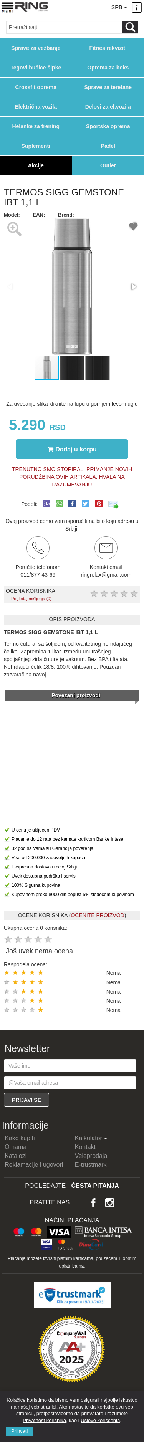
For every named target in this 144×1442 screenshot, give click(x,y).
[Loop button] (130, 27)
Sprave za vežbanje (35, 48)
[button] (133, 287)
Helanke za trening (36, 126)
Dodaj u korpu (72, 449)
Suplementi (36, 146)
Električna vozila (36, 107)
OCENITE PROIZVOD (97, 915)
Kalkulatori (91, 1138)
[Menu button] (7, 7)
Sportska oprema (108, 126)
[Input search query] (64, 27)
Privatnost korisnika (44, 1420)
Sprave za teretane (108, 87)
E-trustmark (91, 1164)
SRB (119, 7)
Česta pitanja (95, 1185)
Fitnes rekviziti (108, 48)
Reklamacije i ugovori (34, 1164)
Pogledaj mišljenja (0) (31, 598)
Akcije (36, 165)
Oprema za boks (108, 67)
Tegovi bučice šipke (35, 67)
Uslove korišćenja (100, 1420)
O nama (15, 1147)
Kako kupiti (20, 1138)
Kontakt (85, 1147)
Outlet (108, 165)
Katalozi (15, 1156)
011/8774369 (86, 7)
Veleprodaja (91, 1156)
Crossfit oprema (35, 87)
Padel (108, 146)
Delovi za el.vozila (108, 107)
